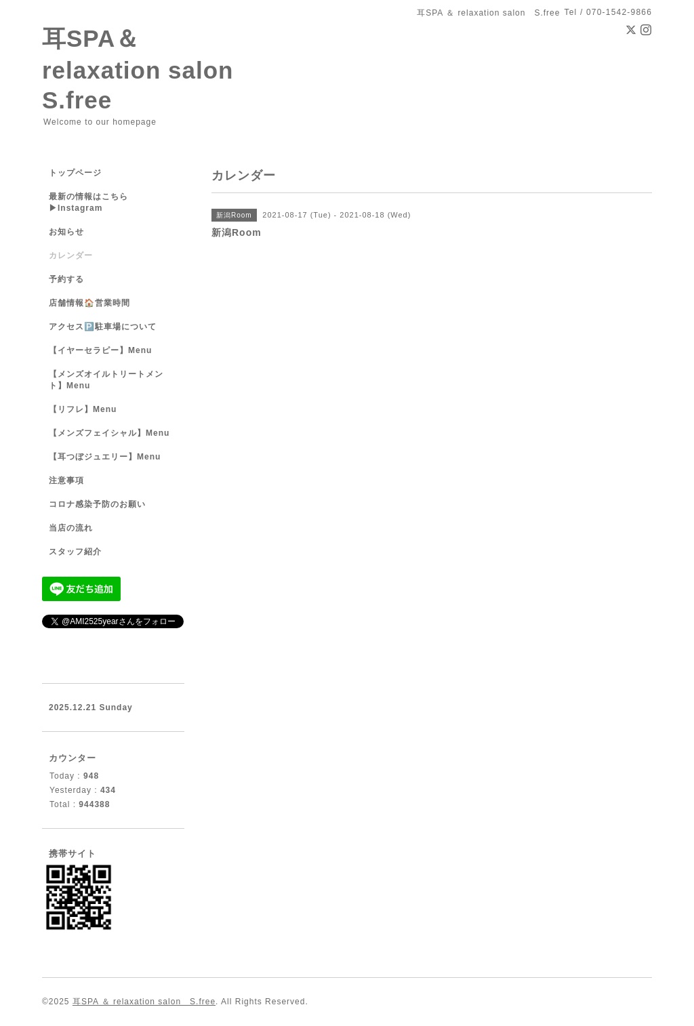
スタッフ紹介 (75, 551)
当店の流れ (71, 528)
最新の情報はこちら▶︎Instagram (88, 202)
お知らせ (66, 232)
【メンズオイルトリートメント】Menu (106, 379)
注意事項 (66, 480)
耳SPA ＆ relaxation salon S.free (144, 1001)
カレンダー (71, 255)
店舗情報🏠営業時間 (89, 303)
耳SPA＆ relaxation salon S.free (150, 69)
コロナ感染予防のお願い (97, 504)
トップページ (75, 173)
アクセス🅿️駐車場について (103, 326)
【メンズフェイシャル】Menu (109, 433)
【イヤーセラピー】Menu (100, 350)
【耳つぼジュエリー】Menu (105, 456)
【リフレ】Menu (83, 409)
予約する (66, 279)
